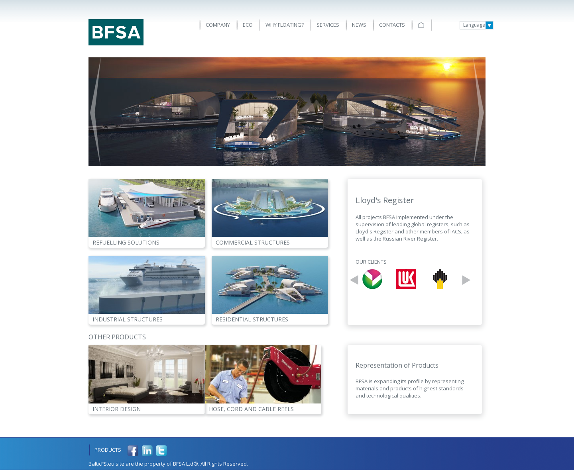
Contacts (392, 24)
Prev (95, 111)
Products (107, 449)
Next (478, 111)
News (359, 24)
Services (327, 24)
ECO (248, 24)
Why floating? (284, 24)
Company (218, 24)
